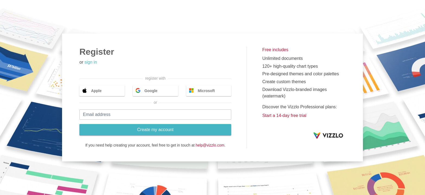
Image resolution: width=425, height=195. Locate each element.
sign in (91, 62)
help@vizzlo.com (210, 145)
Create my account (155, 129)
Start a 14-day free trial (284, 115)
